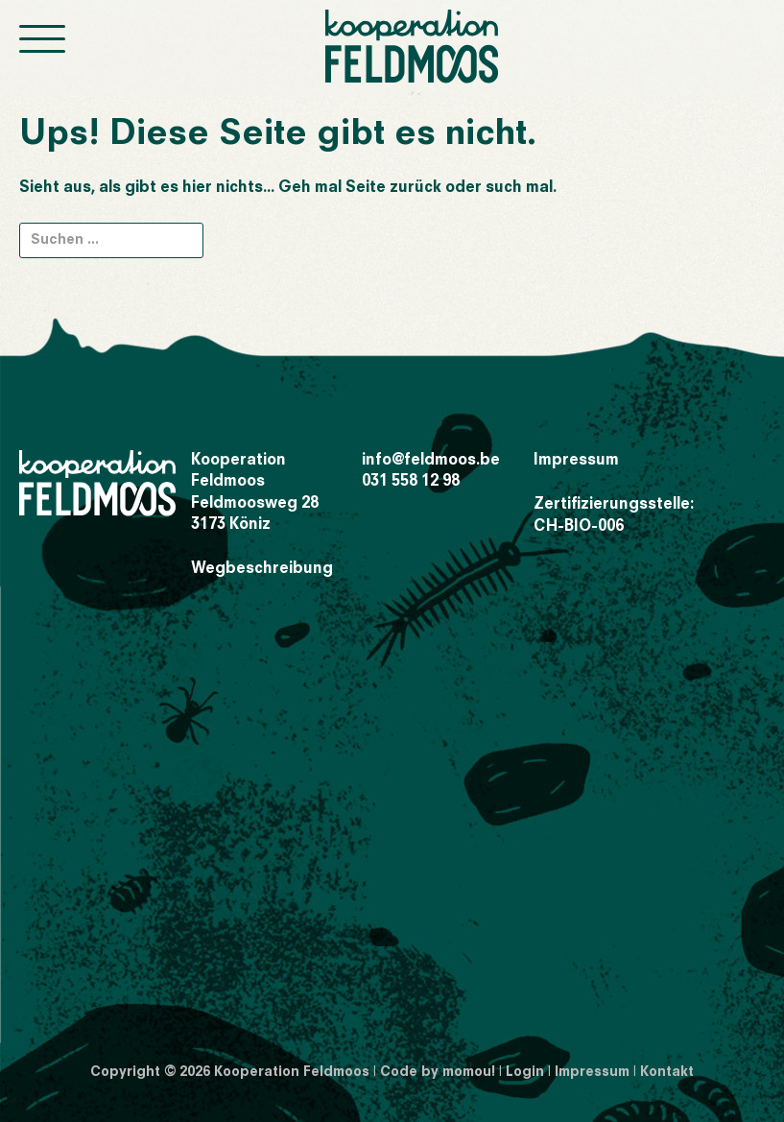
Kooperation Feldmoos (291, 1072)
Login (525, 1072)
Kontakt (667, 1072)
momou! (468, 1072)
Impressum (576, 460)
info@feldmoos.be (431, 460)
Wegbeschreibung (262, 569)
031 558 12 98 (411, 481)
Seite (365, 188)
